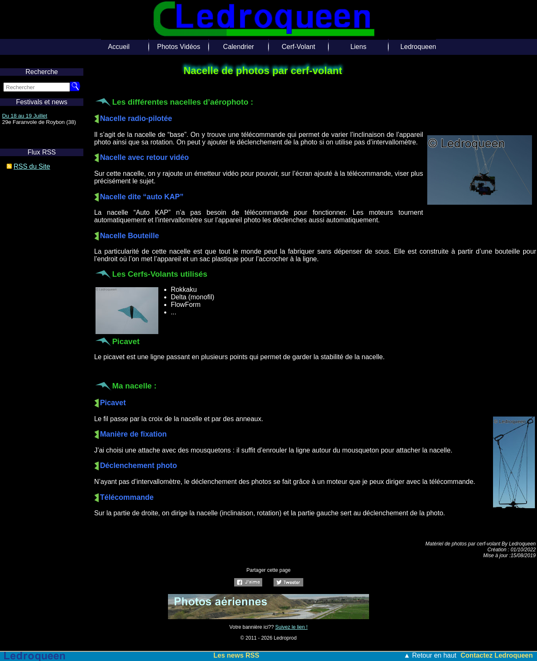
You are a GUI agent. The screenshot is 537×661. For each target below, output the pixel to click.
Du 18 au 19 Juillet (24, 116)
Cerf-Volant (298, 46)
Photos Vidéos (178, 46)
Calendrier (238, 46)
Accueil (119, 46)
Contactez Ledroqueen (497, 655)
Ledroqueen (418, 46)
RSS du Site (31, 166)
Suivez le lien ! (291, 627)
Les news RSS (236, 655)
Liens (358, 46)
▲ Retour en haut (429, 655)
